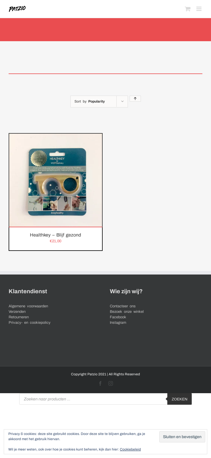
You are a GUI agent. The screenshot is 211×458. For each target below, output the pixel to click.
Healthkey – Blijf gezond (55, 234)
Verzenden (17, 312)
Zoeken (179, 399)
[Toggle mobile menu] (199, 9)
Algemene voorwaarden (28, 306)
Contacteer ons (123, 306)
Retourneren (19, 317)
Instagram (118, 323)
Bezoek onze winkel (127, 312)
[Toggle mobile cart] (188, 9)
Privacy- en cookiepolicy (30, 323)
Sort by (89, 101)
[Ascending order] (135, 99)
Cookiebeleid (130, 449)
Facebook (118, 317)
